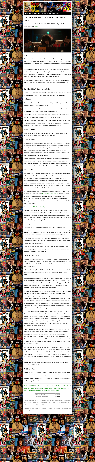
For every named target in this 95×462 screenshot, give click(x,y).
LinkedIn (51, 385)
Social (53, 13)
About (39, 13)
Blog (35, 13)
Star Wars (66, 388)
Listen (36, 26)
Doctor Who (34, 388)
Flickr (55, 385)
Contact (44, 13)
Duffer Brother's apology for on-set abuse (44, 206)
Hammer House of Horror (50, 388)
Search (58, 396)
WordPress (67, 385)
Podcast (31, 13)
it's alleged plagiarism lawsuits (50, 193)
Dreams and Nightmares (34, 390)
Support (49, 13)
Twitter (35, 385)
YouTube (26, 385)
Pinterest (60, 385)
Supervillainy (45, 390)
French (57, 390)
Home (26, 13)
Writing (25, 390)
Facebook (40, 385)
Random (52, 390)
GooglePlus (27, 388)
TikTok (31, 385)
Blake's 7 (40, 388)
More (57, 13)
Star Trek (60, 388)
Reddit (46, 385)
